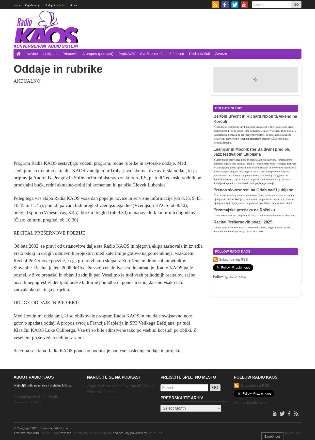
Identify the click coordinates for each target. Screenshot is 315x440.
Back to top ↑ (292, 433)
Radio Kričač (199, 54)
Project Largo (49, 433)
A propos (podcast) (97, 54)
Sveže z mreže (152, 54)
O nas (73, 5)
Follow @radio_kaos (229, 276)
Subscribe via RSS (230, 259)
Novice (32, 54)
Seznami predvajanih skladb (36, 397)
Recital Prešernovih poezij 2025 (243, 222)
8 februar (176, 54)
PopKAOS (126, 54)
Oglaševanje (32, 5)
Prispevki (70, 54)
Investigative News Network (92, 433)
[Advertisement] (211, 35)
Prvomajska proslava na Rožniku (244, 210)
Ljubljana (50, 54)
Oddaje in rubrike (55, 5)
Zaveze (221, 54)
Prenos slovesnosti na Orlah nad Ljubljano (254, 190)
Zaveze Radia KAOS (27, 402)
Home (17, 5)
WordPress (155, 433)
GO (296, 4)
